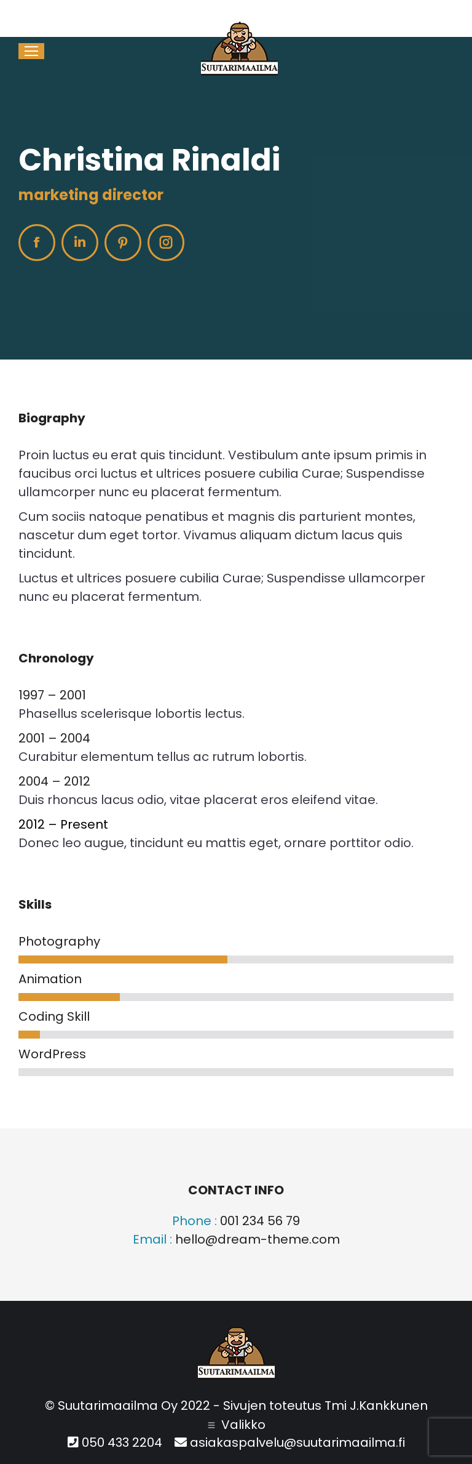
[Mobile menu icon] (31, 51)
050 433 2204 (244, 6)
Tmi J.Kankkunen (376, 1405)
